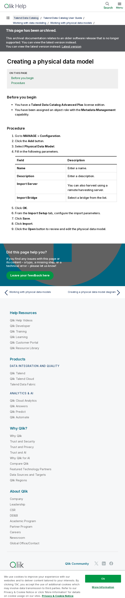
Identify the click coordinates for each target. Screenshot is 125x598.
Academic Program (23, 521)
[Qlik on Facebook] (111, 563)
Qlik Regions (18, 480)
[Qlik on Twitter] (96, 563)
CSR (12, 510)
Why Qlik (16, 436)
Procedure (18, 83)
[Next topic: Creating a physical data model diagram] (93, 292)
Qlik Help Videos (21, 320)
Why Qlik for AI (20, 458)
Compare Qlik (19, 463)
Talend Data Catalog (26, 17)
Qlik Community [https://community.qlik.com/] (77, 564)
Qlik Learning (19, 337)
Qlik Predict (18, 411)
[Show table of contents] (8, 18)
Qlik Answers (19, 406)
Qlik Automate (19, 417)
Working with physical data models (71, 22)
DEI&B (14, 515)
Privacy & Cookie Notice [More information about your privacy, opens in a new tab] (57, 595)
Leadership (17, 504)
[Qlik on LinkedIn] (104, 563)
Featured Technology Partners (30, 469)
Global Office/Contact (24, 543)
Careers (15, 532)
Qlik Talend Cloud (22, 378)
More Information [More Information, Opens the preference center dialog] (103, 587)
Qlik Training (18, 331)
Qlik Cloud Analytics (23, 400)
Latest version (71, 46)
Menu (119, 7)
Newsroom (17, 537)
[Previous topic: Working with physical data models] (32, 292)
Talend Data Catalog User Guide (62, 17)
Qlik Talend (17, 373)
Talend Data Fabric (23, 384)
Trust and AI (18, 452)
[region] (62, 584)
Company (16, 499)
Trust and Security (22, 441)
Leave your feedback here (30, 275)
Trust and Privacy (22, 447)
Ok (103, 578)
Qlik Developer (20, 326)
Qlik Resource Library (24, 348)
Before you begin (22, 78)
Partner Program (21, 526)
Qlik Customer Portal (24, 342)
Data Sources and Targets (28, 474)
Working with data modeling (29, 22)
